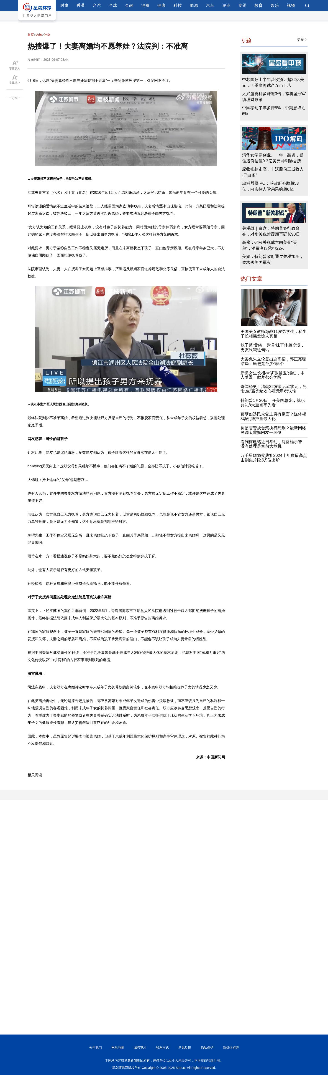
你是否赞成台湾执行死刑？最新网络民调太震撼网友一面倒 (273, 430)
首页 (31, 35)
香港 (81, 5)
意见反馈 (184, 1047)
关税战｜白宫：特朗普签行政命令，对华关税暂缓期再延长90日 (271, 231)
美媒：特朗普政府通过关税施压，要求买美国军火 (273, 259)
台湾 (97, 5)
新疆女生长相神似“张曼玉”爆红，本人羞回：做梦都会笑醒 (273, 375)
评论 (226, 5)
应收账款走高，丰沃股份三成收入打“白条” (273, 172)
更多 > (302, 39)
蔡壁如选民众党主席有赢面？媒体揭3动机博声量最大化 (273, 416)
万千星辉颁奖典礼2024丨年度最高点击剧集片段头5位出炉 (274, 457)
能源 (194, 5)
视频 (291, 5)
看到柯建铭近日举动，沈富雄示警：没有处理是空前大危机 (273, 444)
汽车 (210, 5)
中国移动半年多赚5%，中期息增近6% (273, 111)
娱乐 (275, 5)
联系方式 (162, 1047)
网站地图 (117, 1047)
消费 (145, 5)
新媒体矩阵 (231, 1047)
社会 (47, 35)
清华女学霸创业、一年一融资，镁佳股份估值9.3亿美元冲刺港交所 (273, 158)
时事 (64, 5)
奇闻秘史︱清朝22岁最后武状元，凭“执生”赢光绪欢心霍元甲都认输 (274, 388)
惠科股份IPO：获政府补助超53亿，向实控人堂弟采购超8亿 (270, 186)
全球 (113, 5)
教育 (258, 5)
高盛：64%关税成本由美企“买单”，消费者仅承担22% (269, 245)
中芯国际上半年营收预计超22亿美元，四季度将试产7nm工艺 (273, 82)
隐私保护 (207, 1047)
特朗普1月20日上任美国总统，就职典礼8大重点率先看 (273, 402)
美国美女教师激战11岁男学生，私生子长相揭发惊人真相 (274, 333)
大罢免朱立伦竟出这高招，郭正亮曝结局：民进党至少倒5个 (273, 361)
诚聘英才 (140, 1047)
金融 (129, 5)
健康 (161, 5)
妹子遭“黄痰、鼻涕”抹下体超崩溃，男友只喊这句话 (273, 347)
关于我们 (95, 1047)
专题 (242, 5)
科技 (178, 5)
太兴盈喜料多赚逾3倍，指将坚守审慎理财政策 (274, 96)
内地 (39, 35)
